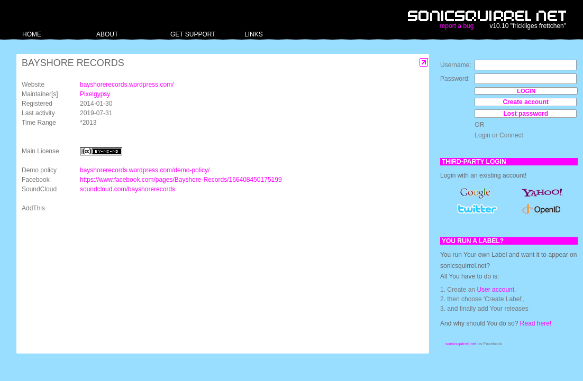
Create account (526, 102)
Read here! (535, 323)
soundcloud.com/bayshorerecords (127, 189)
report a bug (457, 26)
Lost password (525, 113)
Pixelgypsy (95, 94)
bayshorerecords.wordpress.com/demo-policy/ (144, 170)
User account (495, 289)
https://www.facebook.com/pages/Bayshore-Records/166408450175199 (181, 179)
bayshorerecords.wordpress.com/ (127, 84)
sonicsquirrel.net (460, 343)
